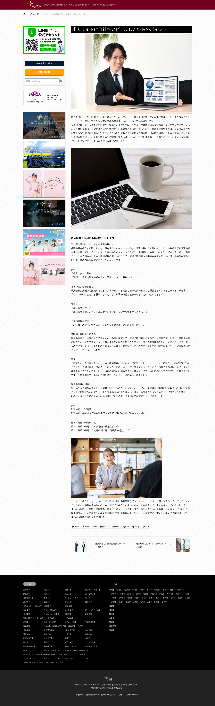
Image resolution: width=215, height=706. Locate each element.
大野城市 (114, 594)
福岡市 (118, 590)
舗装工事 (47, 634)
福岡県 (111, 590)
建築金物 (68, 606)
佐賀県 (111, 606)
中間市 (134, 590)
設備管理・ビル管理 (76, 626)
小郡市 (113, 598)
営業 (87, 658)
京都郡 (113, 602)
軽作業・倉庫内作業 (51, 650)
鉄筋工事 (26, 594)
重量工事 (26, 634)
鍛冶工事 (68, 594)
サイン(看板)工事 (50, 610)
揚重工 (67, 638)
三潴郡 (149, 602)
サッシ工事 (69, 610)
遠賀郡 (180, 598)
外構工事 (26, 614)
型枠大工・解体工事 (92, 590)
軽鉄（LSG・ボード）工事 (33, 618)
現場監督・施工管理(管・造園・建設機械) (39, 654)
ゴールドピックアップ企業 (33, 662)
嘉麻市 (173, 598)
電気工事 (26, 630)
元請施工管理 (62, 654)
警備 (25, 650)
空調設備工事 (90, 622)
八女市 (137, 598)
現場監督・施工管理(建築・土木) (77, 650)
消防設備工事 (70, 630)
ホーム (77, 685)
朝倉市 (172, 590)
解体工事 (47, 598)
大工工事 (70, 618)
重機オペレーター (71, 646)
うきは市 (186, 594)
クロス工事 (50, 618)
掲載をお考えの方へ (130, 685)
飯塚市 (151, 598)
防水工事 (88, 602)
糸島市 (165, 590)
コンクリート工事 (71, 598)
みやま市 (122, 598)
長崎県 (111, 610)
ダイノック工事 (70, 622)
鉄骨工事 (47, 594)
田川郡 (156, 602)
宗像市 (122, 594)
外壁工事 (26, 602)
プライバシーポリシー (90, 685)
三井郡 (135, 602)
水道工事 (88, 630)
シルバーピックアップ (54, 662)
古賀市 (145, 594)
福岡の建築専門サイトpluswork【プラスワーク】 (104, 695)
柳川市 (129, 598)
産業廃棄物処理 (29, 646)
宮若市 (144, 598)
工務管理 (81, 654)
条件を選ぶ (44, 72)
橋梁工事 (88, 634)
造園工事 (68, 614)
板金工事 (26, 610)
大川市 (178, 594)
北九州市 (127, 590)
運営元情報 (118, 688)
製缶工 (46, 642)
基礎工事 (68, 590)
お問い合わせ (106, 685)
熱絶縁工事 (48, 646)
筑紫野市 (180, 590)
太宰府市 (157, 590)
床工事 (25, 622)
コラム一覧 (34, 14)
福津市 (138, 594)
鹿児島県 (112, 626)
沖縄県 (111, 630)
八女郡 (142, 602)
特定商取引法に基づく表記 (101, 688)
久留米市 (154, 594)
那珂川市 (130, 594)
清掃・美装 (69, 642)
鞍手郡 (164, 602)
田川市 (165, 598)
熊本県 (111, 614)
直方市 (158, 598)
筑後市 (161, 594)
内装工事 (88, 614)
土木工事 (26, 590)
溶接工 (25, 642)
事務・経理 (69, 658)
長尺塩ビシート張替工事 (32, 606)
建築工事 (47, 590)
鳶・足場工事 (90, 594)
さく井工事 (48, 638)
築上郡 (187, 598)
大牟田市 (170, 594)
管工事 (87, 598)
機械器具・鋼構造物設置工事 (55, 626)
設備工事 (26, 626)
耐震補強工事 (28, 638)
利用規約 (117, 685)
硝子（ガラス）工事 (92, 610)
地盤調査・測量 (91, 646)
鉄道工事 (68, 634)
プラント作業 (90, 642)
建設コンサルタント (51, 658)
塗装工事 (68, 602)
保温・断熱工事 (50, 622)
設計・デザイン (29, 658)
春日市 (149, 590)
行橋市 (142, 590)
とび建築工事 (28, 598)
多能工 (87, 638)
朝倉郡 (121, 602)
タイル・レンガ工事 (51, 614)
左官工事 (47, 602)
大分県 (111, 618)
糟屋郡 (128, 602)
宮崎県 (111, 622)
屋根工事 (47, 606)
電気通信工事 (49, 630)
